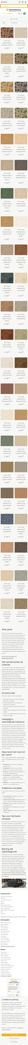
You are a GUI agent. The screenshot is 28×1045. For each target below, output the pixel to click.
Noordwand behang (5, 969)
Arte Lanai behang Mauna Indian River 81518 (7, 261)
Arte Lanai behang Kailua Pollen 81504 (7, 97)
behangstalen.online (7, 658)
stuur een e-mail (5, 1023)
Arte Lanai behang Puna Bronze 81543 (21, 425)
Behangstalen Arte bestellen (7, 910)
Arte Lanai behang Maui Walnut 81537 (21, 373)
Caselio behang (4, 971)
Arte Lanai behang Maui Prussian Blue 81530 (7, 289)
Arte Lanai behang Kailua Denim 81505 (21, 97)
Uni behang (3, 936)
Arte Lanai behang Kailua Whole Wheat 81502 (7, 70)
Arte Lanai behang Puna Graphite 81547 (21, 477)
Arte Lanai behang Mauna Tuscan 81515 (20, 204)
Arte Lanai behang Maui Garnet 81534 (7, 345)
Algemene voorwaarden (6, 896)
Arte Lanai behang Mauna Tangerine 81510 (7, 149)
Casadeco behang (5, 972)
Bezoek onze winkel (5, 905)
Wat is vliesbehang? (5, 908)
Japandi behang (4, 924)
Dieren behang (4, 944)
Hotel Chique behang (6, 922)
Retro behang (4, 943)
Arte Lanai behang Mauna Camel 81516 (7, 232)
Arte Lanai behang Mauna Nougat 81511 (21, 149)
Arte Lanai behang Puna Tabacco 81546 (7, 477)
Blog (2, 912)
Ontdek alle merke (5, 976)
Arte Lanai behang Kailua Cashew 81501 (21, 43)
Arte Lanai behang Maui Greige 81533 (21, 317)
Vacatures (3, 913)
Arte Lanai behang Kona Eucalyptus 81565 (21, 587)
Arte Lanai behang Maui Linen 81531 (21, 288)
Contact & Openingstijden (7, 906)
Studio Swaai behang (6, 974)
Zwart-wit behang (5, 939)
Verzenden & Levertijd (6, 900)
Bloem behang (4, 929)
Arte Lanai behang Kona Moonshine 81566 (7, 615)
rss (23, 1042)
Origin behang (4, 962)
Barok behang (4, 926)
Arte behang (4, 952)
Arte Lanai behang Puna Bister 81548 (7, 503)
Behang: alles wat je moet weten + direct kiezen (13, 917)
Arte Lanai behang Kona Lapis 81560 (7, 529)
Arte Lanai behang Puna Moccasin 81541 (21, 399)
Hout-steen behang (5, 941)
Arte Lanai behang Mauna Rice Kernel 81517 (20, 233)
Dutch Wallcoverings (6, 959)
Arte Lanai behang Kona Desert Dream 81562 (7, 559)
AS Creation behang (5, 957)
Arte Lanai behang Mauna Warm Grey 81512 (7, 176)
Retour (2, 901)
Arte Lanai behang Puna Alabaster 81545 (21, 451)
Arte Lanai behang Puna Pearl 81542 (7, 425)
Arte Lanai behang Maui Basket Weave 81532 (7, 318)
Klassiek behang (4, 938)
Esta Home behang (5, 964)
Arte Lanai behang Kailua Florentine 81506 (7, 123)
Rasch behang (4, 955)
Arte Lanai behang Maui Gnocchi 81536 (7, 373)
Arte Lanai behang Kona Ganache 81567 (21, 614)
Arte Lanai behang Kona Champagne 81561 (21, 530)
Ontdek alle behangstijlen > (8, 946)
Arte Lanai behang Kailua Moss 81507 (21, 123)
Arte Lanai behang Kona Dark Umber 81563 (21, 559)
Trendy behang (4, 928)
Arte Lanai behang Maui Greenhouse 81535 (21, 346)
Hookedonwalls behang (6, 967)
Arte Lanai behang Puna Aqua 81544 (7, 451)
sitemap (20, 1042)
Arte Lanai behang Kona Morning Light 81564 (7, 587)
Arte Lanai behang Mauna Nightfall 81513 (21, 175)
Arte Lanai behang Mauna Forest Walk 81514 (7, 205)
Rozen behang (4, 933)
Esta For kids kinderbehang (7, 966)
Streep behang (4, 934)
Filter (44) (14, 19)
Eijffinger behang (5, 954)
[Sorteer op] (14, 22)
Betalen (2, 903)
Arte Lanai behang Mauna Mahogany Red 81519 (21, 261)
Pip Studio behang (5, 931)
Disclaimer (3, 898)
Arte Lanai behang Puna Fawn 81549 (21, 503)
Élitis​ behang (4, 960)
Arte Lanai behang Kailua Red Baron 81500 (7, 43)
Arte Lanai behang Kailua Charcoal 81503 (21, 69)
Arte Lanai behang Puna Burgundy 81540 (7, 399)
